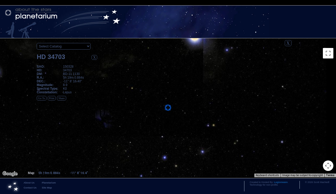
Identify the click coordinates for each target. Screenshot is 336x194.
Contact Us (30, 187)
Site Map (47, 187)
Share (61, 98)
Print (52, 98)
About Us (29, 182)
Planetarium (49, 182)
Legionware (281, 182)
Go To (41, 98)
